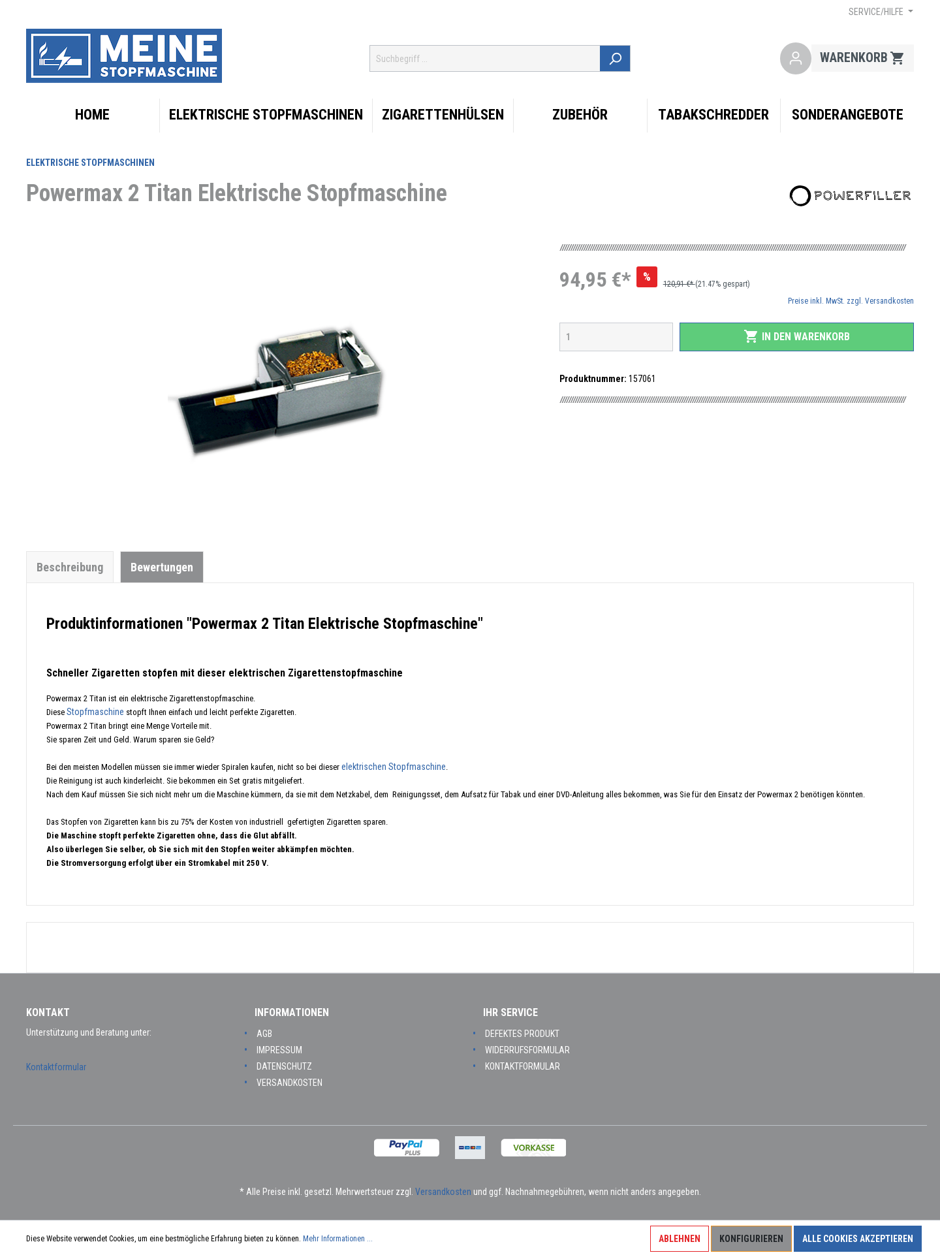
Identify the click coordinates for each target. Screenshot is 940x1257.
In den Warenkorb (797, 336)
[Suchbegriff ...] (486, 58)
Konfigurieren (751, 1238)
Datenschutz (284, 1066)
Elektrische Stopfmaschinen (90, 162)
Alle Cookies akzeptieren (857, 1238)
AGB (264, 1033)
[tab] (70, 566)
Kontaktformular (56, 1067)
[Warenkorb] (862, 58)
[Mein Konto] (795, 58)
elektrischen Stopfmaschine (393, 766)
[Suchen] (616, 58)
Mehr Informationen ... (338, 1238)
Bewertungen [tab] (162, 567)
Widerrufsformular (527, 1050)
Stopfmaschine (96, 712)
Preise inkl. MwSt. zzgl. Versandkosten (851, 301)
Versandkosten (289, 1082)
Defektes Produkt (522, 1033)
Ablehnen (679, 1238)
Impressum (279, 1050)
